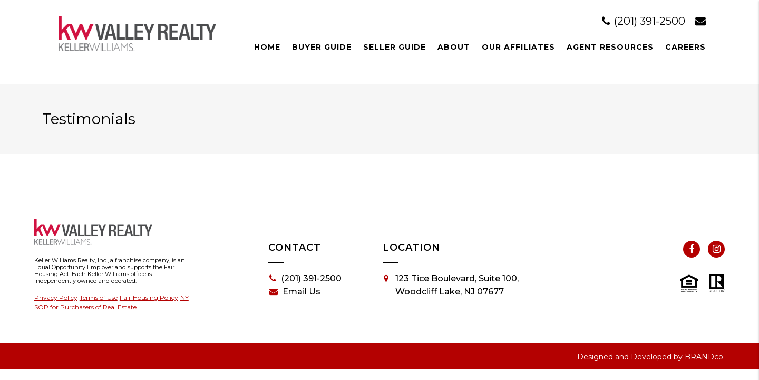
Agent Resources (610, 47)
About (453, 47)
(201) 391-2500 (645, 21)
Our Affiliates (518, 47)
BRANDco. (705, 357)
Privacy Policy (55, 297)
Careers (685, 47)
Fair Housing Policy (149, 297)
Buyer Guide (322, 47)
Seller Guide (394, 47)
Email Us (294, 292)
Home (267, 47)
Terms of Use (99, 297)
